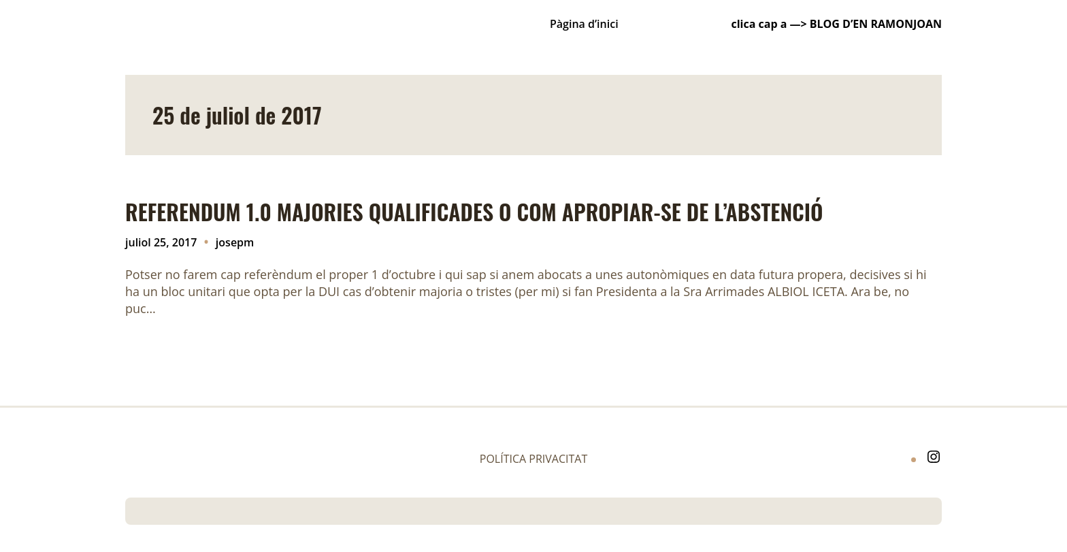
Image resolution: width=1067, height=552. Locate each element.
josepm (235, 242)
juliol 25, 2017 (161, 242)
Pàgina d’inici (584, 23)
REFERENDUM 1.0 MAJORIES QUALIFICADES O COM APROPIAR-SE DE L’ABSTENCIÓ (474, 212)
